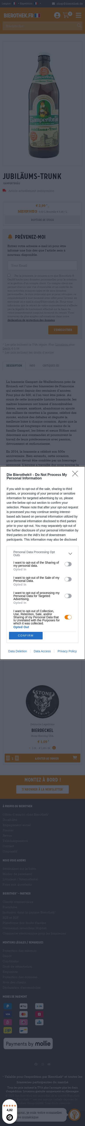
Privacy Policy (67, 651)
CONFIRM (26, 635)
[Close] (76, 475)
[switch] (68, 564)
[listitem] (42, 553)
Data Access (42, 651)
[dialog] (42, 563)
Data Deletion (17, 651)
